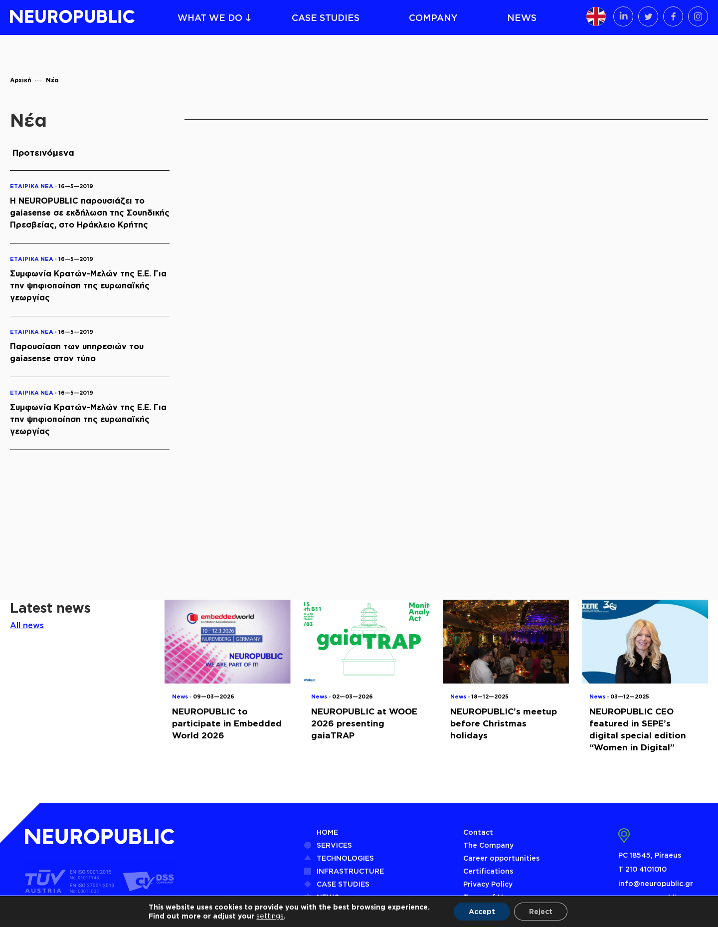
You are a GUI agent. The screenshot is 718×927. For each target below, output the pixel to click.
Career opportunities (501, 858)
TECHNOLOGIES (345, 858)
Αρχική (20, 80)
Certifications (488, 871)
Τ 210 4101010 (642, 869)
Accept (482, 911)
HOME (327, 832)
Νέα (52, 80)
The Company (488, 845)
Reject (540, 911)
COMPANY (433, 17)
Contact (478, 832)
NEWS (522, 17)
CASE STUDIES (325, 17)
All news (27, 625)
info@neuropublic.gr (655, 883)
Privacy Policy (488, 884)
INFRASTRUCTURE (350, 871)
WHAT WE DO (210, 17)
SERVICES (334, 845)
